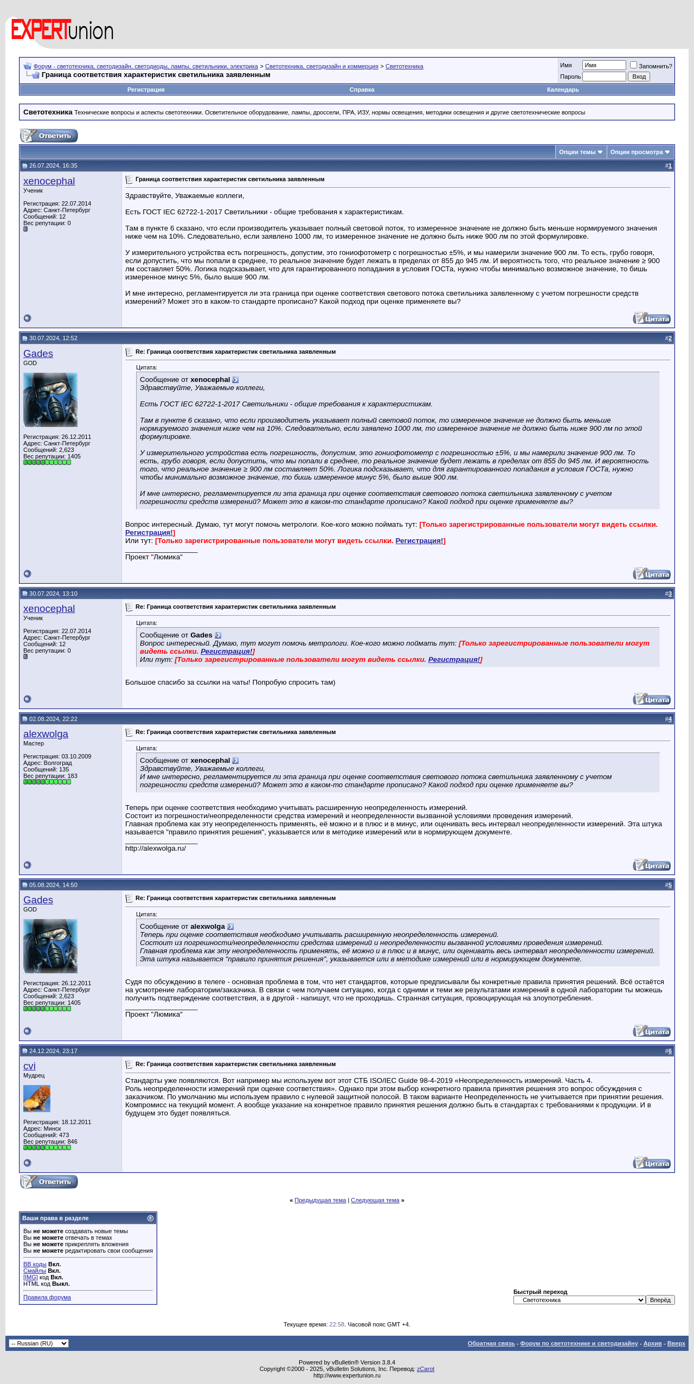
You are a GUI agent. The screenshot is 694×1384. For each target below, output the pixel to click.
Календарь (563, 89)
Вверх (676, 1343)
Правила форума (47, 1297)
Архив (653, 1343)
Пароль (570, 76)
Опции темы (577, 152)
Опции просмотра (637, 152)
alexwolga (45, 733)
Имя (565, 65)
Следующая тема (375, 1200)
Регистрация (146, 89)
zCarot (425, 1369)
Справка (362, 89)
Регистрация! (149, 532)
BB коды (35, 1264)
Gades (38, 353)
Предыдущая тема (320, 1200)
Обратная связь (491, 1343)
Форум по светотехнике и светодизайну (579, 1343)
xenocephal (49, 181)
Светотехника (404, 66)
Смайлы (34, 1270)
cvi (29, 1066)
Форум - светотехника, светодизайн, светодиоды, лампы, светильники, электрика (146, 66)
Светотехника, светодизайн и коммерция (321, 66)
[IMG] (30, 1277)
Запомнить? (651, 66)
